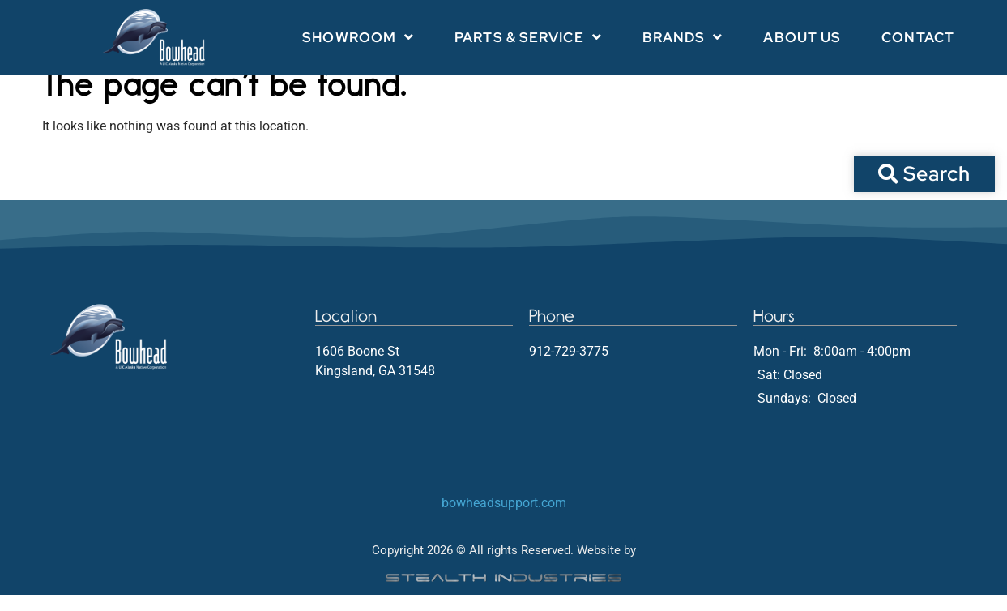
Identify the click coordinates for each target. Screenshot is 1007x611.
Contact (917, 37)
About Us (802, 37)
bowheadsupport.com (504, 519)
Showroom (358, 37)
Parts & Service (528, 37)
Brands (682, 37)
